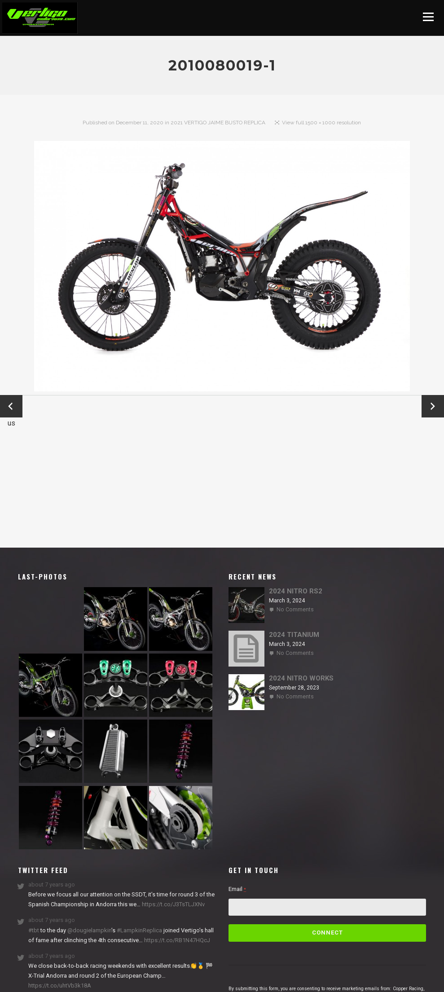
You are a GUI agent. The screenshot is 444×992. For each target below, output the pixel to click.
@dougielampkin (89, 930)
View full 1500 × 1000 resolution (321, 122)
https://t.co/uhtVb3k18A (59, 985)
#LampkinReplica (139, 930)
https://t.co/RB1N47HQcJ (176, 940)
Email (237, 889)
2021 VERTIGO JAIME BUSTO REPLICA (218, 122)
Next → (433, 406)
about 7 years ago (51, 884)
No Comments (295, 609)
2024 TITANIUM (294, 635)
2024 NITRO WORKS (301, 678)
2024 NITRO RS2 (295, 591)
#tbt (33, 930)
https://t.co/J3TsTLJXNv (173, 904)
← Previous (11, 406)
